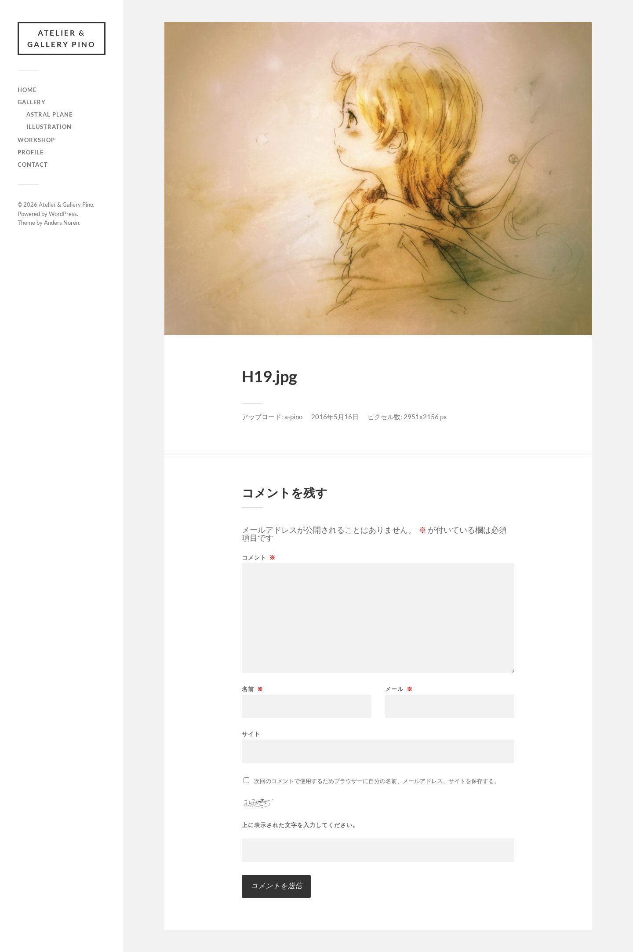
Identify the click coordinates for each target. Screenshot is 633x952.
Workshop (36, 139)
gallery (32, 102)
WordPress (63, 213)
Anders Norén (61, 222)
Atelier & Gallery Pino (61, 38)
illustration (49, 126)
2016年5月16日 (335, 417)
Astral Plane (49, 114)
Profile (31, 152)
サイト (251, 733)
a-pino (293, 417)
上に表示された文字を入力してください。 (300, 825)
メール (399, 689)
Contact (33, 164)
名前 (252, 689)
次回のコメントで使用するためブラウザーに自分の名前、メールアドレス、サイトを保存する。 (377, 780)
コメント (259, 557)
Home (27, 89)
